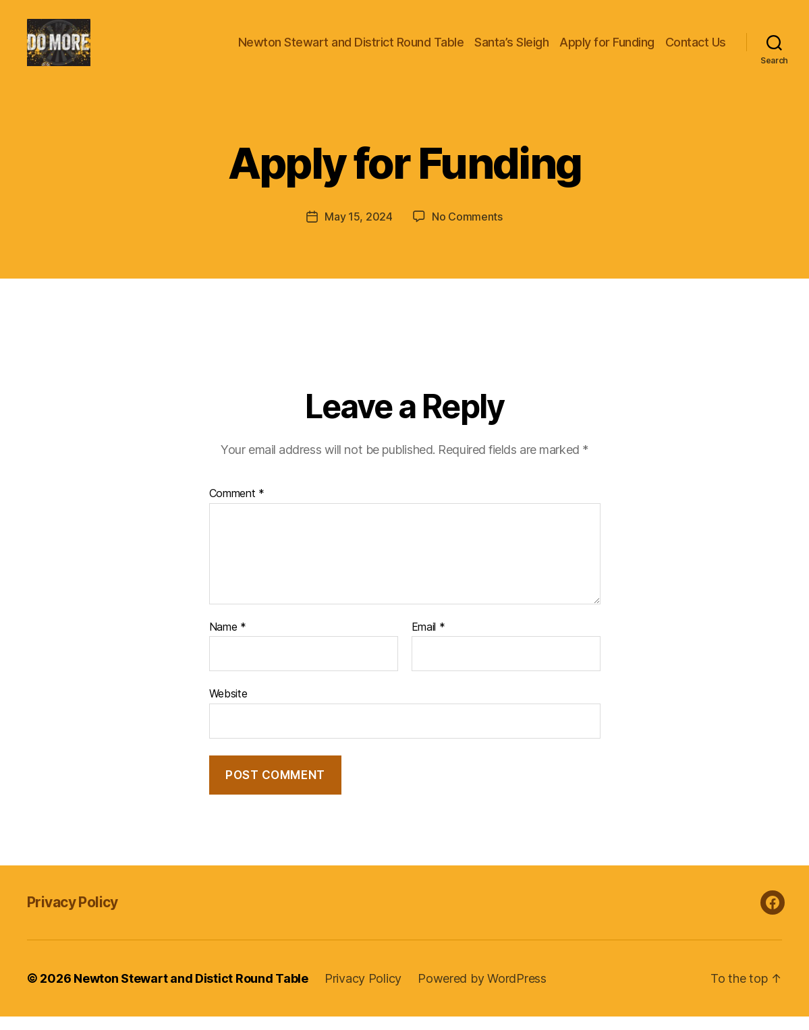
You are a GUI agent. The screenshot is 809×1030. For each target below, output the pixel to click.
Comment (237, 507)
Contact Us (695, 49)
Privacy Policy (72, 915)
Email (428, 641)
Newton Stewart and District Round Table (351, 49)
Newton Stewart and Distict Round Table (191, 992)
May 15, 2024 (359, 230)
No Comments (467, 230)
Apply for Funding (606, 49)
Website (228, 707)
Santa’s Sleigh (511, 49)
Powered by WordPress (482, 992)
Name (227, 641)
